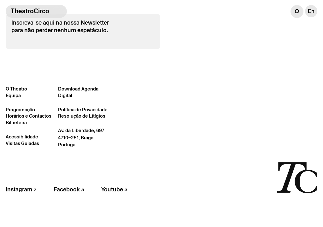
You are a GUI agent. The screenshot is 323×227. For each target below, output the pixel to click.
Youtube (114, 189)
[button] (297, 11)
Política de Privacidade (83, 109)
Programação (20, 109)
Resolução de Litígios (81, 116)
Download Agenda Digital (78, 92)
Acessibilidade (22, 136)
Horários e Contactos (28, 116)
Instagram (21, 189)
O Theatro (16, 88)
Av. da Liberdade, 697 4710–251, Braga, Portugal (81, 137)
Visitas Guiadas (22, 143)
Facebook (69, 189)
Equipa (13, 95)
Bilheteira (16, 122)
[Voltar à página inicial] (297, 177)
